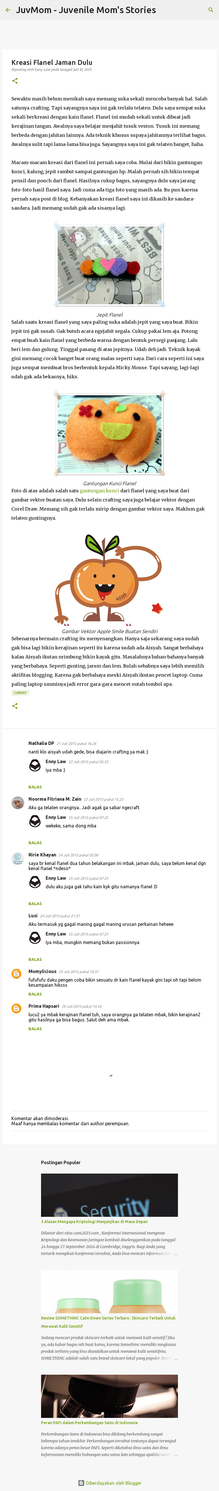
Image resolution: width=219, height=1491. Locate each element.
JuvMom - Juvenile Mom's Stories (86, 10)
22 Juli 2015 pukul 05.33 (88, 762)
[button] (14, 81)
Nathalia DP (41, 743)
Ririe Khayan (42, 854)
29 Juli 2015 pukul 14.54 (81, 1006)
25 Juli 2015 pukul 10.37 (78, 972)
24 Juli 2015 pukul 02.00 (78, 855)
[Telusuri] (164, 10)
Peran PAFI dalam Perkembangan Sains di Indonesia (89, 1422)
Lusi (33, 915)
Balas (35, 787)
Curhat (20, 693)
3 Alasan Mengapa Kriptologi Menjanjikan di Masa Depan (94, 1221)
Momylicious (42, 971)
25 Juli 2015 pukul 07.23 (88, 878)
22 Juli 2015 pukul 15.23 (103, 799)
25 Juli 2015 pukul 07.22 (88, 817)
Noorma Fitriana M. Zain (55, 799)
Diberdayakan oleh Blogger (109, 1483)
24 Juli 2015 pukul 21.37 (60, 916)
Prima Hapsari (44, 1006)
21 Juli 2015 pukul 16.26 (76, 744)
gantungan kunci (99, 490)
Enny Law (56, 761)
